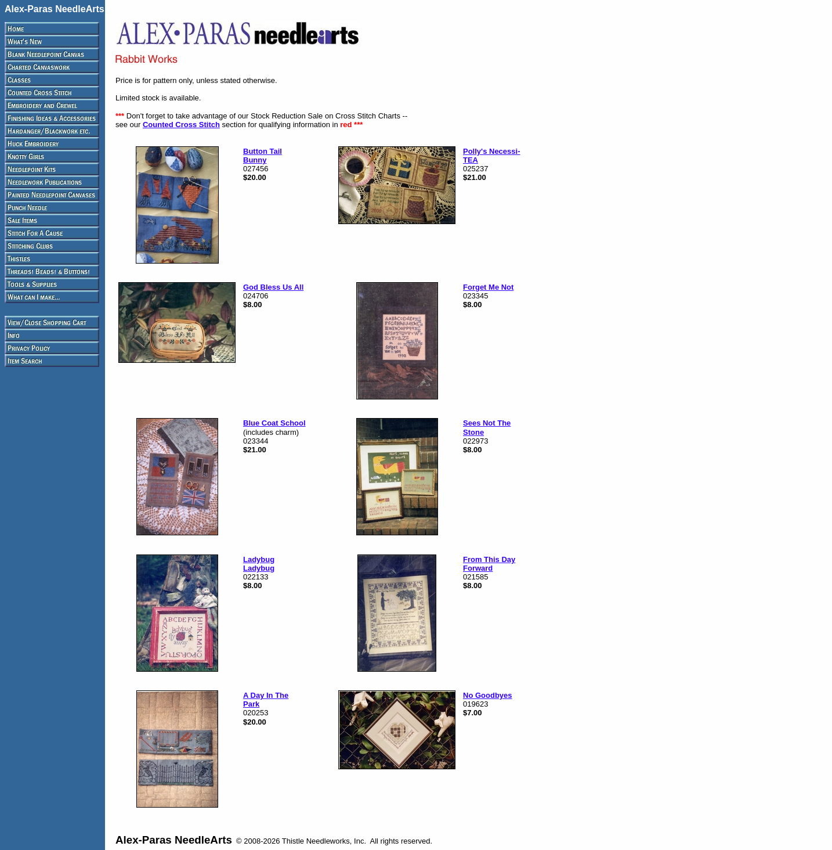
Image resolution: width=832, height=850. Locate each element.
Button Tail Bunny (262, 155)
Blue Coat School (274, 423)
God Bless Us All (273, 287)
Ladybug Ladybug (258, 563)
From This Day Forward (489, 563)
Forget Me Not (488, 287)
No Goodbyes (487, 695)
